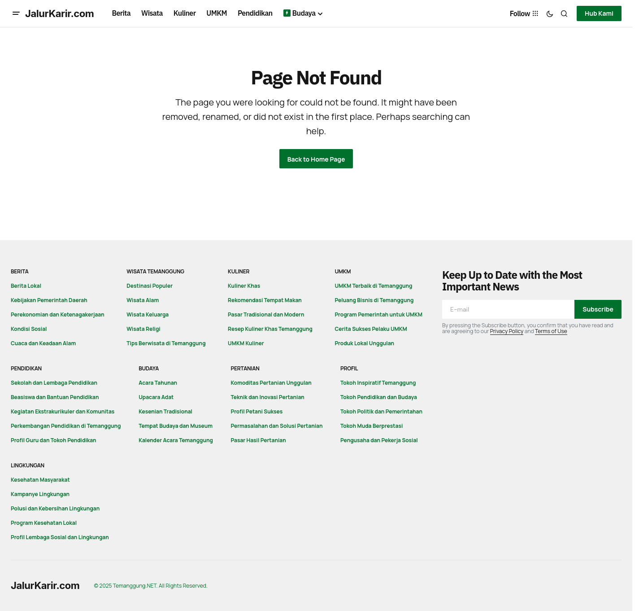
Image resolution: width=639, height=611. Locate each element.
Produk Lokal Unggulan (364, 343)
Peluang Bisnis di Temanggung (374, 300)
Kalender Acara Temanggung (176, 440)
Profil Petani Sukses (257, 411)
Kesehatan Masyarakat (40, 480)
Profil (349, 368)
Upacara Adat (156, 397)
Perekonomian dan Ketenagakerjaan (57, 314)
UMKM (343, 271)
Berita (20, 271)
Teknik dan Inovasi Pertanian (267, 397)
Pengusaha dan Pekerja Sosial (379, 440)
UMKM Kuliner (246, 343)
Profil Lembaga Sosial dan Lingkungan (60, 537)
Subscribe (597, 309)
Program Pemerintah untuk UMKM (378, 314)
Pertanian (245, 368)
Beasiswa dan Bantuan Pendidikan (55, 397)
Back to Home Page (316, 159)
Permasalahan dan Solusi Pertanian (277, 426)
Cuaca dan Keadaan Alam (43, 343)
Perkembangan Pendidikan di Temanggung (66, 426)
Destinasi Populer (149, 286)
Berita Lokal (26, 286)
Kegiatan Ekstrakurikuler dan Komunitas (62, 411)
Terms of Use (551, 331)
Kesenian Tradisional (165, 411)
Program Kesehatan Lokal (44, 523)
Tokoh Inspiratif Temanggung (378, 383)
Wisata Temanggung (155, 271)
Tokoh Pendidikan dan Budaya (378, 397)
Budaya (149, 368)
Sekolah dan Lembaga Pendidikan (54, 383)
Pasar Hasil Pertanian (258, 440)
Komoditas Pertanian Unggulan (271, 383)
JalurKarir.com (59, 13)
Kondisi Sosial (29, 329)
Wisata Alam (142, 300)
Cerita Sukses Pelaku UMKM (371, 329)
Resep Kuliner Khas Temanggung (270, 329)
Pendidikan (26, 368)
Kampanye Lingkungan (40, 494)
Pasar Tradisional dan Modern (266, 314)
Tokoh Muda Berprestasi (371, 426)
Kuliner (238, 271)
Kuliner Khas (244, 286)
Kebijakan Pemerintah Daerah (49, 300)
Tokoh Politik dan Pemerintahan (381, 411)
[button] (16, 13)
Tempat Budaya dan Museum (176, 426)
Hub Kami (599, 13)
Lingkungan (27, 465)
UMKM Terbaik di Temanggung (373, 286)
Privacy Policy (507, 331)
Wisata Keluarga (147, 314)
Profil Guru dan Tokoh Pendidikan (53, 440)
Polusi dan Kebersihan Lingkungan (55, 508)
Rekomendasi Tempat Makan (265, 300)
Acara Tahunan (158, 383)
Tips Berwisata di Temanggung (165, 343)
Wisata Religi (143, 329)
